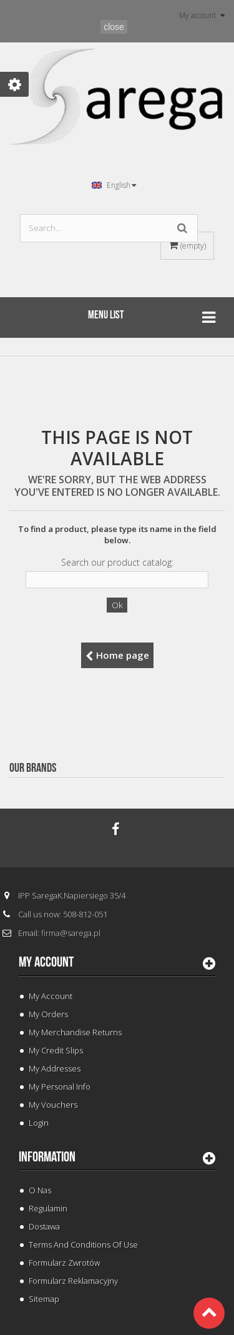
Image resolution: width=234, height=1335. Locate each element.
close (114, 27)
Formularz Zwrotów (64, 1262)
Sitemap (44, 1298)
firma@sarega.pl (70, 932)
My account (46, 962)
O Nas (40, 1190)
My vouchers (53, 1104)
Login (39, 1122)
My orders (48, 1014)
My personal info (59, 1086)
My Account (50, 996)
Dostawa (44, 1226)
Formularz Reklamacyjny (73, 1280)
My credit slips (56, 1050)
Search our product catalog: (117, 562)
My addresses (54, 1068)
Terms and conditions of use (83, 1244)
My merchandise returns (75, 1032)
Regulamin (48, 1208)
